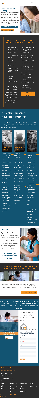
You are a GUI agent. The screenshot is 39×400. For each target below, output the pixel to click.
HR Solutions (13, 383)
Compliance (13, 385)
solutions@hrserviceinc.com (8, 370)
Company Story (34, 385)
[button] (32, 2)
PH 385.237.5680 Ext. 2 (6, 373)
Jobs (2, 389)
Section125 (22, 389)
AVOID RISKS (31, 150)
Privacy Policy (13, 396)
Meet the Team (33, 386)
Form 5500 (22, 391)
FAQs (2, 386)
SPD (21, 388)
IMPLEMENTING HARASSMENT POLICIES (7, 148)
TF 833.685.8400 (5, 375)
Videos (2, 388)
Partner (3, 383)
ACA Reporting (24, 386)
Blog (2, 385)
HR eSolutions (14, 388)
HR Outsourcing (14, 386)
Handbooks (23, 393)
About (31, 383)
